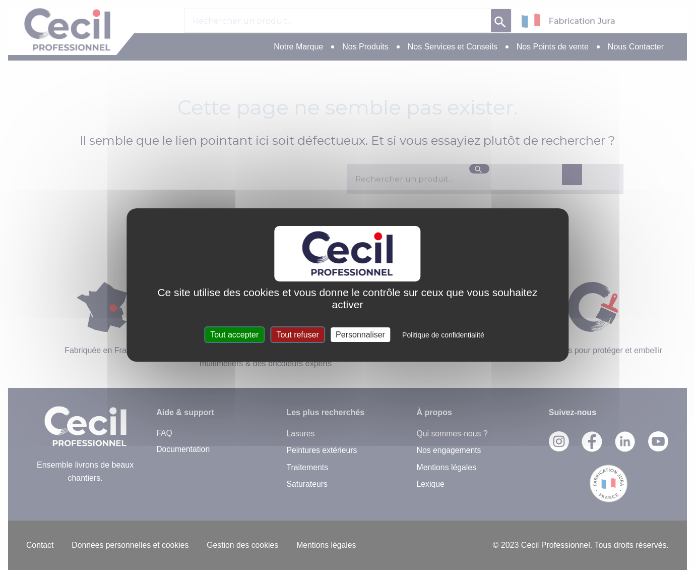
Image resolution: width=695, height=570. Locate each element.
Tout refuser (297, 334)
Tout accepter (234, 334)
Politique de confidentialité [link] (443, 335)
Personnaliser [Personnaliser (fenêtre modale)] (360, 334)
